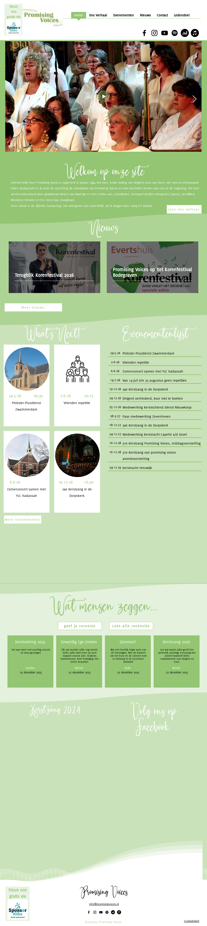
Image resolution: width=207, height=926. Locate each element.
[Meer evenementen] (22, 519)
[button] (80, 626)
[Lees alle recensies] (131, 626)
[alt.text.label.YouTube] (165, 33)
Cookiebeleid (191, 921)
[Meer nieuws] (33, 307)
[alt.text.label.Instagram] (154, 33)
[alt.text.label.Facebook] (144, 33)
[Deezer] (185, 33)
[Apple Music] (195, 33)
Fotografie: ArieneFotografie (30, 149)
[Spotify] (175, 33)
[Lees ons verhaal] (184, 209)
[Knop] (154, 353)
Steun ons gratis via (13, 11)
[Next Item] (194, 99)
